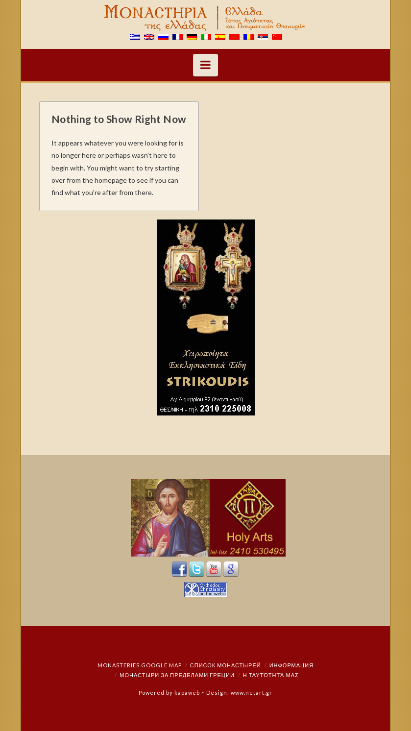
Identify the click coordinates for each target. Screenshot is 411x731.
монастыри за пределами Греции (177, 675)
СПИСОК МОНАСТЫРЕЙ (225, 665)
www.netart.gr (251, 692)
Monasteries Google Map (139, 665)
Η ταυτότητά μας (271, 675)
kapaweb (187, 692)
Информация (291, 665)
